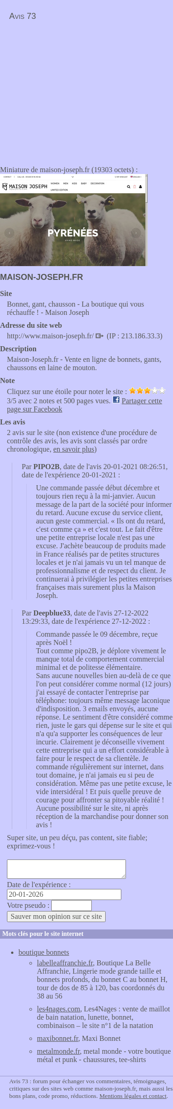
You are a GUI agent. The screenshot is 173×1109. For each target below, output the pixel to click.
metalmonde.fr (58, 1051)
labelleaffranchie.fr (65, 963)
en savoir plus (73, 449)
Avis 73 (22, 16)
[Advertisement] (77, 90)
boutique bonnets (43, 952)
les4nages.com (58, 1009)
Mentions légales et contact (132, 1095)
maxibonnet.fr (57, 1038)
